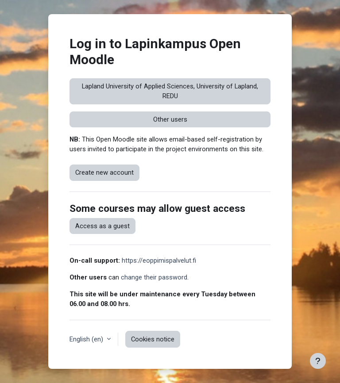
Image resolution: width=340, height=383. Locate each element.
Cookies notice (152, 339)
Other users (170, 119)
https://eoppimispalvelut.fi (159, 260)
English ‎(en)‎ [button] (87, 339)
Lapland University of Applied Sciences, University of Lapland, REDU (170, 91)
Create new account (104, 172)
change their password (154, 277)
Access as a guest (102, 226)
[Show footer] (318, 361)
